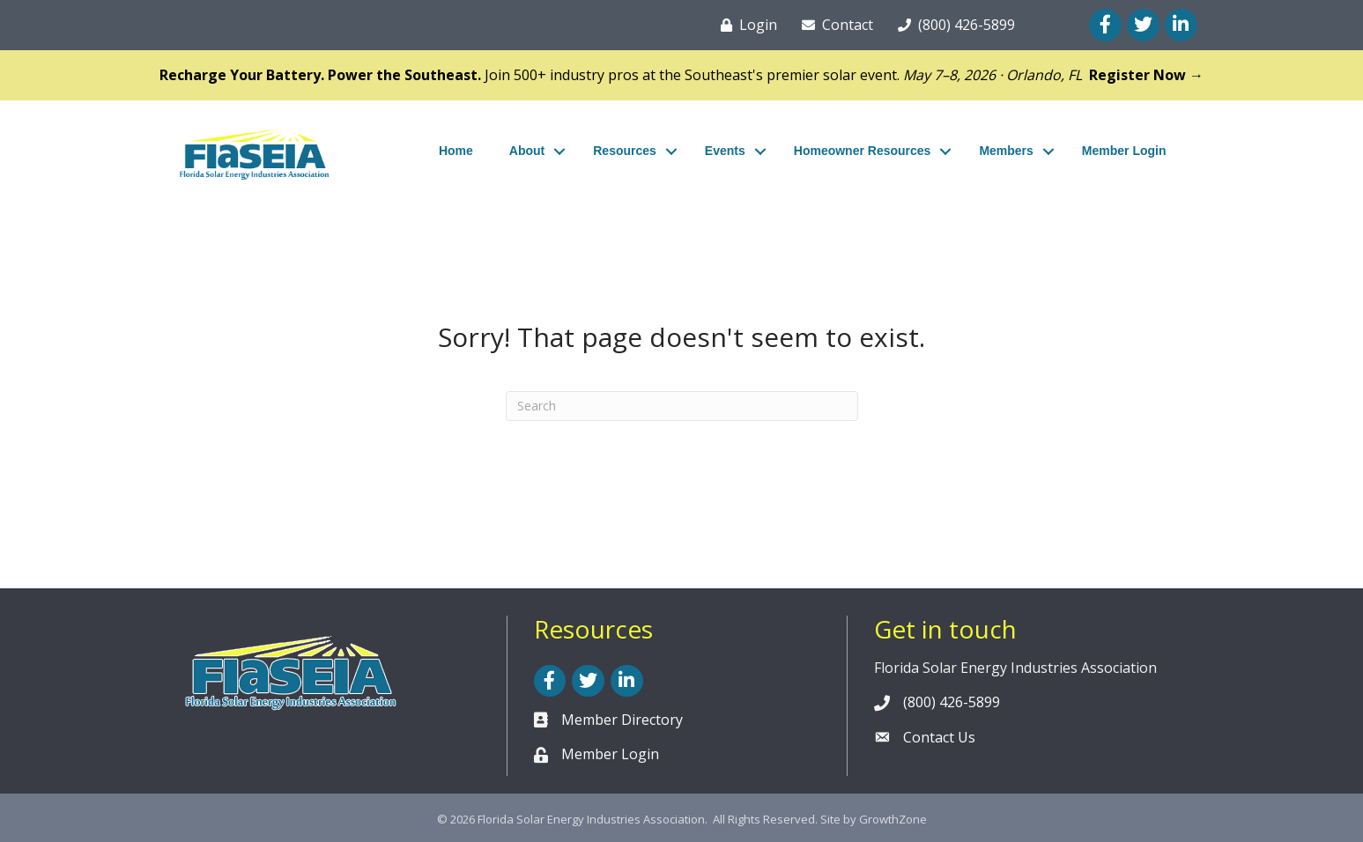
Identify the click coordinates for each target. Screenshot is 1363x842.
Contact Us (939, 737)
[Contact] (834, 25)
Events (725, 151)
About (526, 151)
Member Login (1124, 151)
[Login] (745, 25)
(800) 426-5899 (951, 702)
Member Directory (622, 719)
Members (1006, 151)
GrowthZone (893, 819)
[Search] (682, 406)
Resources (624, 151)
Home (456, 151)
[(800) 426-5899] (953, 25)
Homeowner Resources (862, 151)
